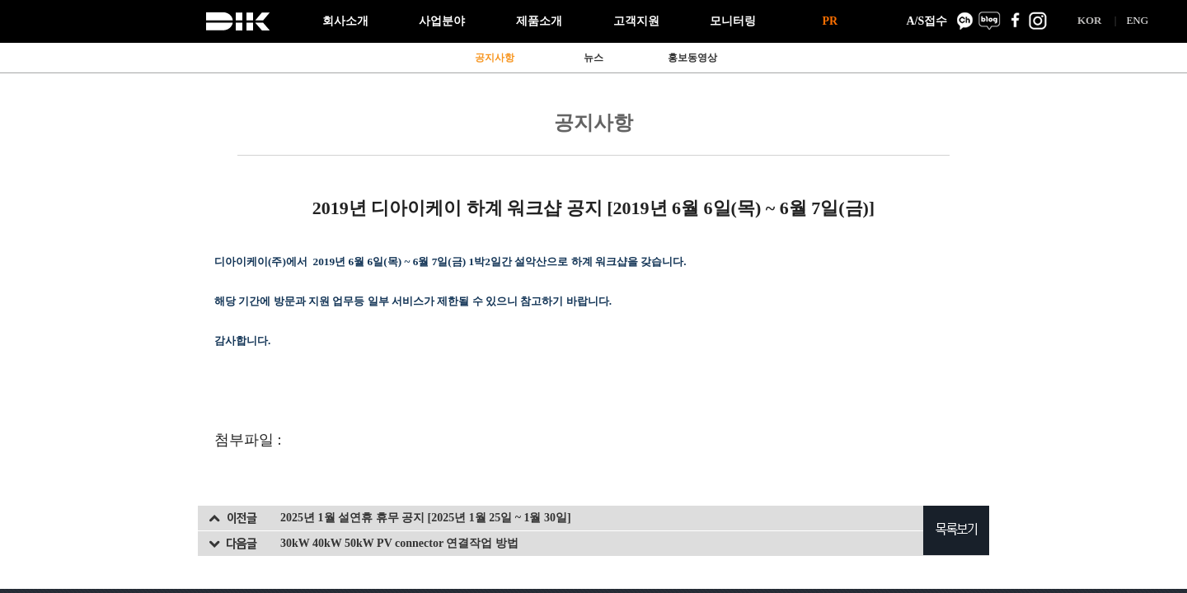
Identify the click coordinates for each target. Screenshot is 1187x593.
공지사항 (494, 57)
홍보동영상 (692, 57)
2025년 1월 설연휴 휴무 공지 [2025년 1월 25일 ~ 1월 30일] (425, 517)
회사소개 (345, 21)
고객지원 (636, 21)
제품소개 (539, 21)
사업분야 (442, 21)
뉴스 (593, 57)
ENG (1137, 20)
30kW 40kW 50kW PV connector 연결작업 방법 (399, 543)
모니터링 (733, 21)
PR (829, 21)
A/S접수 (926, 21)
